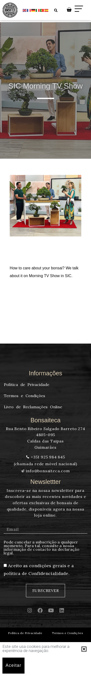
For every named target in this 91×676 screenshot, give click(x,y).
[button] (84, 649)
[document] (45, 338)
